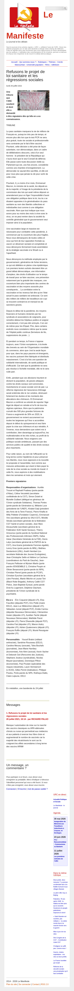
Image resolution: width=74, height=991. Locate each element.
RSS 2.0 (45, 984)
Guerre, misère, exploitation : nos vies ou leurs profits (59, 954)
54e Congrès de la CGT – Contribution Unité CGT (59, 940)
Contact (35, 984)
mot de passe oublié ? (38, 789)
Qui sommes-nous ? (27, 62)
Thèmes (52, 62)
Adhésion (55, 65)
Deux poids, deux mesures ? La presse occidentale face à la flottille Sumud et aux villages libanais (60, 884)
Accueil (14, 62)
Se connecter (25, 984)
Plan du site (11, 984)
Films (47, 65)
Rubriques (42, 62)
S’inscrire (22, 789)
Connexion (11, 789)
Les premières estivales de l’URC (59, 859)
